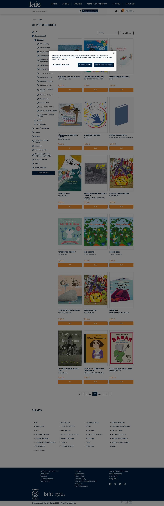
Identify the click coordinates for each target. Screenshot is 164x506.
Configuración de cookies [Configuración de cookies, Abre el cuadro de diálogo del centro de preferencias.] (60, 64)
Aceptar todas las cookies (103, 65)
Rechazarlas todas (85, 65)
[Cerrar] (113, 53)
